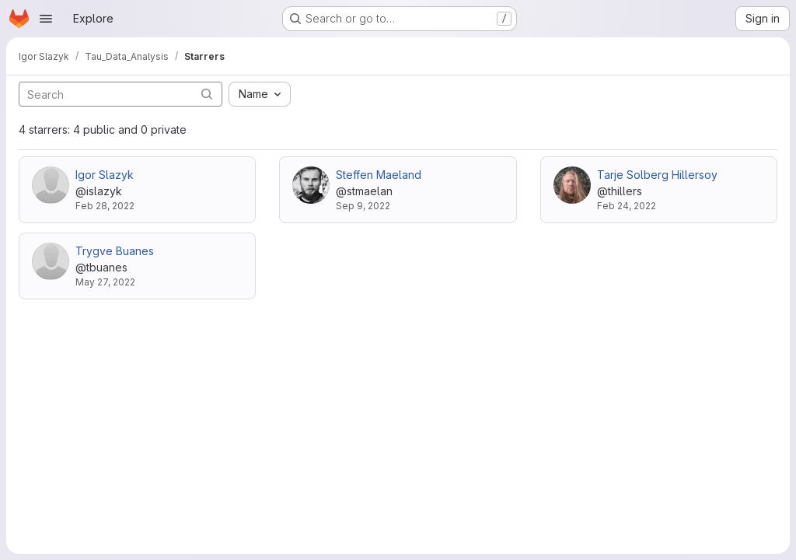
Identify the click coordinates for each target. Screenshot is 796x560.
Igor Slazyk (104, 174)
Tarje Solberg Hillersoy (657, 174)
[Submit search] (206, 93)
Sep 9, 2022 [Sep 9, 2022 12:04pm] (363, 206)
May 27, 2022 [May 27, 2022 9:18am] (105, 282)
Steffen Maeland (378, 174)
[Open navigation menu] (45, 18)
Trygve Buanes (114, 250)
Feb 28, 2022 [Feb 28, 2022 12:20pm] (104, 206)
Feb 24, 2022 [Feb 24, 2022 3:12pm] (626, 206)
